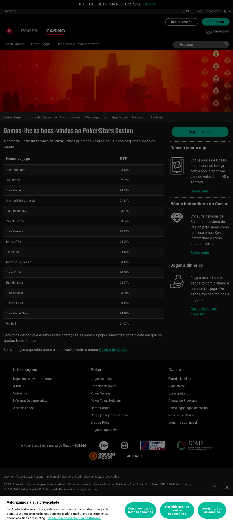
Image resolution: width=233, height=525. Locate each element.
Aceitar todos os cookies (212, 510)
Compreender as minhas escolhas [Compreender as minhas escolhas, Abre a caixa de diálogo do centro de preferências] (140, 510)
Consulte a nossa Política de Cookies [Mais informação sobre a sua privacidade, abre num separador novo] (74, 518)
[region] (116, 510)
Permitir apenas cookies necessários (177, 510)
